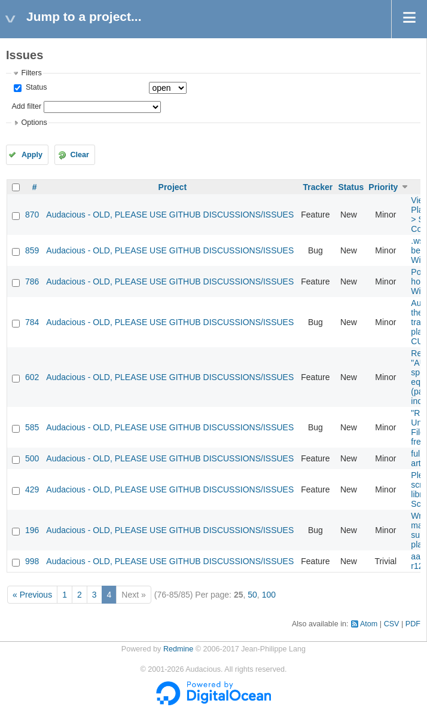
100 (269, 594)
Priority (383, 187)
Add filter (26, 106)
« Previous (32, 594)
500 (32, 458)
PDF (412, 624)
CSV (391, 624)
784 (32, 322)
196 (32, 530)
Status (35, 87)
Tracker (318, 187)
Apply (32, 155)
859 (32, 250)
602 (32, 377)
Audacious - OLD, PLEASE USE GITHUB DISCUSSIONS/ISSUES (170, 214)
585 (32, 427)
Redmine (178, 649)
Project (172, 187)
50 (252, 594)
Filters (31, 73)
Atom (368, 624)
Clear (79, 155)
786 (32, 281)
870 (32, 214)
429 (32, 489)
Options (34, 122)
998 (32, 561)
